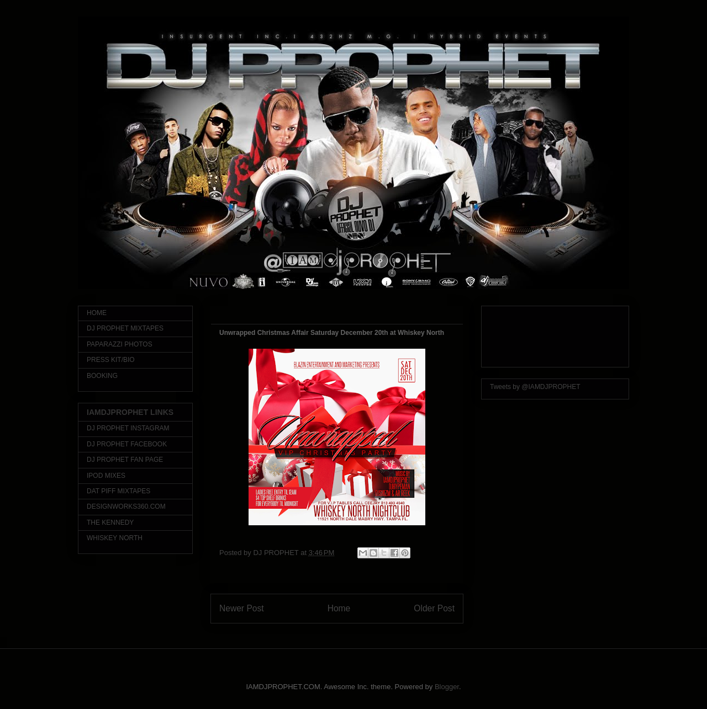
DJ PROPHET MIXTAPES (125, 328)
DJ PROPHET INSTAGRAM (128, 428)
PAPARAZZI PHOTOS (119, 344)
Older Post (434, 608)
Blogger (447, 687)
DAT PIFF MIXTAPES (118, 491)
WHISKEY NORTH (115, 538)
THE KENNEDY (110, 522)
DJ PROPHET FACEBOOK (127, 444)
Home (339, 608)
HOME (97, 313)
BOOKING (102, 376)
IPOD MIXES (106, 475)
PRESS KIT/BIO (111, 360)
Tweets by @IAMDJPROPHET (535, 387)
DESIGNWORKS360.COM (126, 506)
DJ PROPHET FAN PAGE (125, 459)
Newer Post (241, 608)
